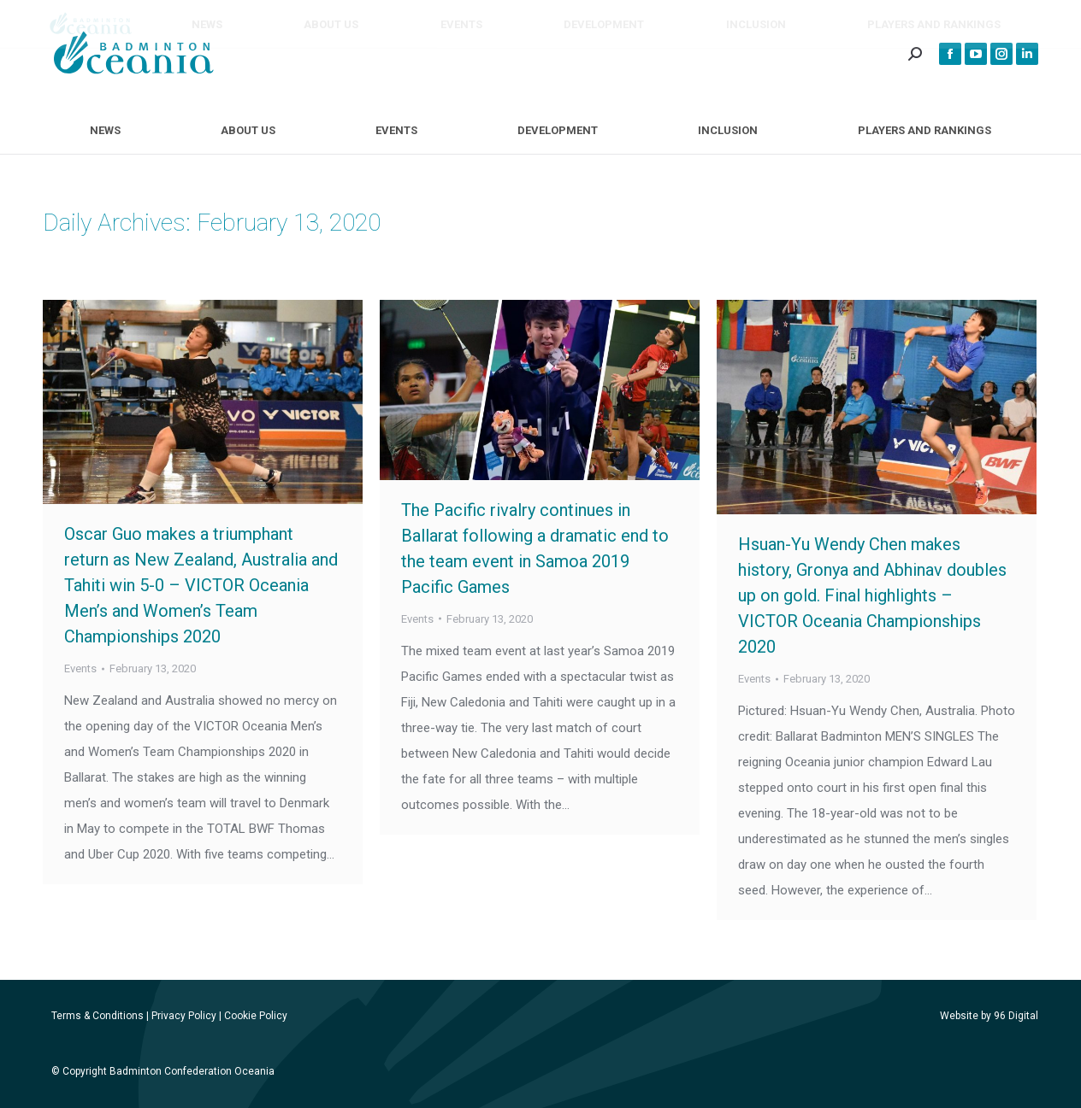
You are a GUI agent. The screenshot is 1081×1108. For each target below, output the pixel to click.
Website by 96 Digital (989, 1016)
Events (80, 668)
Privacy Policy (183, 1016)
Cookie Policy (255, 1016)
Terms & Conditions (97, 1016)
